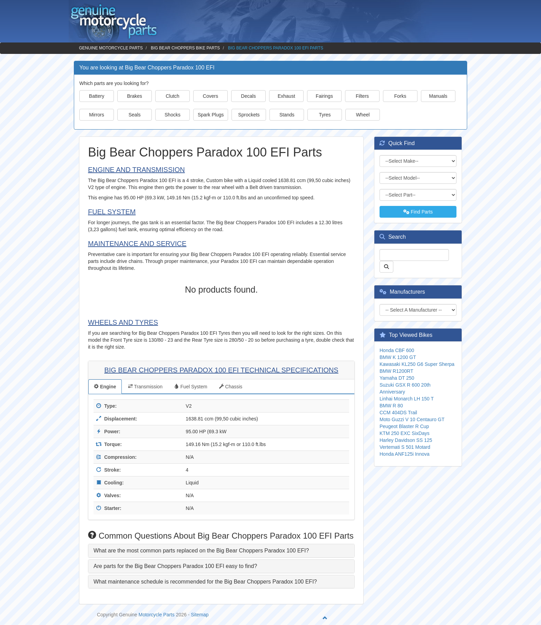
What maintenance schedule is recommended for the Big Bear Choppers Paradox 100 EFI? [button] (205, 582)
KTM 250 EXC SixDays (405, 433)
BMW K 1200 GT (398, 357)
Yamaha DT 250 (397, 378)
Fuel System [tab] (190, 386)
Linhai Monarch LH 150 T (407, 398)
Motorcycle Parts (157, 614)
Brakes (134, 96)
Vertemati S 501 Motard (405, 447)
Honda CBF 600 (397, 350)
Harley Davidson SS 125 (406, 440)
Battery (96, 96)
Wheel (363, 114)
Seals (134, 114)
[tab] (221, 550)
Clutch (172, 96)
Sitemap (199, 614)
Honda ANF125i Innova (405, 454)
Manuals (438, 96)
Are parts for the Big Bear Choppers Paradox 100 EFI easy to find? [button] (175, 566)
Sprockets (248, 114)
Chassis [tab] (231, 386)
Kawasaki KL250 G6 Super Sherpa (417, 364)
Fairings (324, 96)
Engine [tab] (105, 386)
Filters (362, 96)
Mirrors (96, 114)
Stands (287, 114)
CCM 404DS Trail (398, 412)
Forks (400, 96)
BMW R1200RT (396, 371)
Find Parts (418, 212)
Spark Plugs (211, 114)
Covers (210, 96)
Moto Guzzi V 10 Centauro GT (412, 419)
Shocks (172, 114)
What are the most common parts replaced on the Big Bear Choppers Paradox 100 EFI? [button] (201, 550)
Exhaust (286, 96)
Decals (248, 96)
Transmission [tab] (145, 386)
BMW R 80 (391, 405)
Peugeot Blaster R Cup (404, 426)
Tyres (325, 114)
